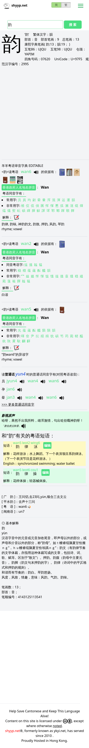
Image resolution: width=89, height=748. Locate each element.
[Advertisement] (44, 112)
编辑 (47, 445)
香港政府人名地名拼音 (18, 187)
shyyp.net (12, 731)
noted (57, 726)
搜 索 (72, 24)
